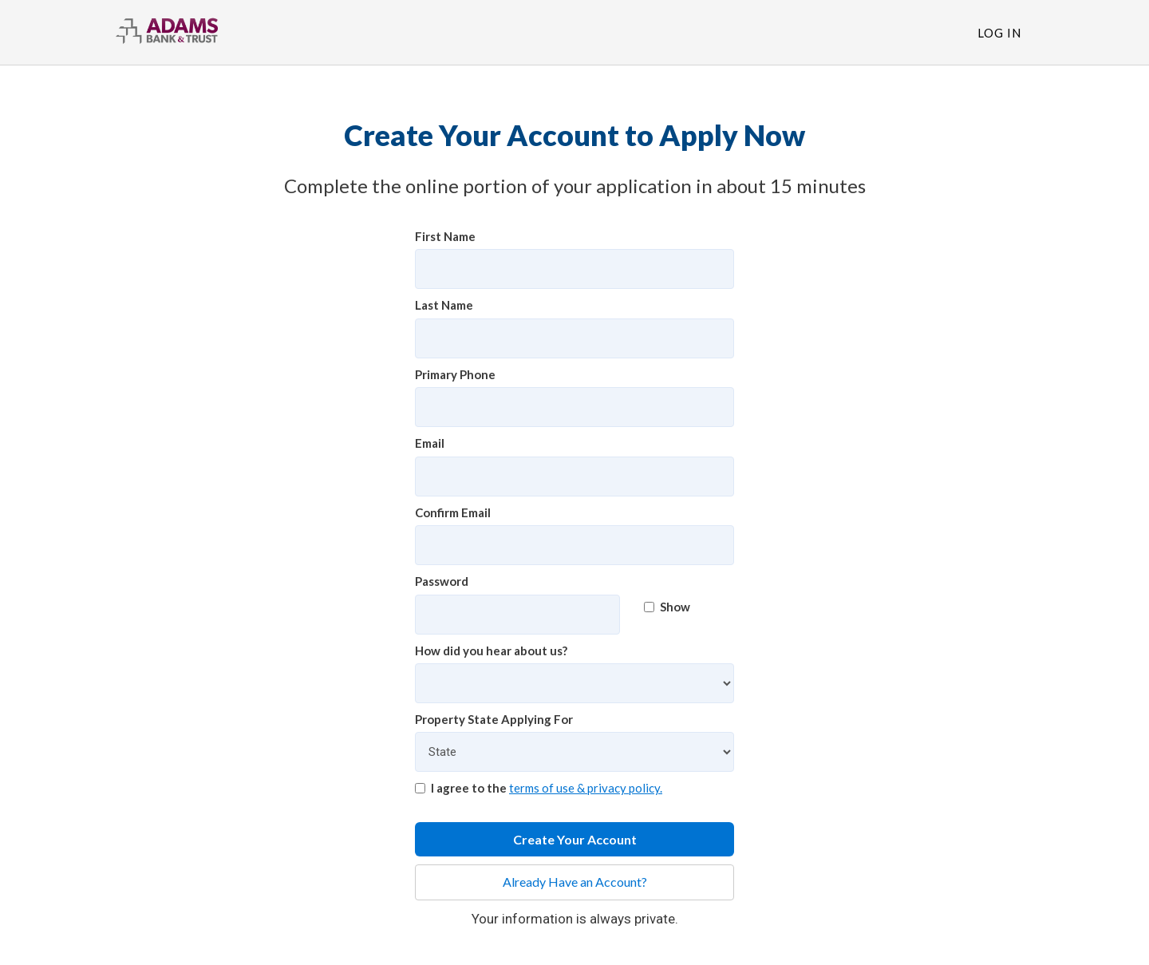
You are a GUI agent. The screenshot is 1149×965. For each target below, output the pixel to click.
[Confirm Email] (574, 545)
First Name (445, 236)
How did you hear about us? (491, 650)
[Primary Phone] (574, 407)
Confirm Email (453, 512)
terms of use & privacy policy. (585, 788)
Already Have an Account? (575, 881)
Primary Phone (455, 374)
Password (441, 581)
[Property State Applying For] (574, 752)
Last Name (444, 305)
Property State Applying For (494, 719)
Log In (999, 33)
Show (667, 606)
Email (429, 443)
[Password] (517, 615)
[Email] (574, 476)
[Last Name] (574, 338)
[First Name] (574, 269)
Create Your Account (575, 839)
